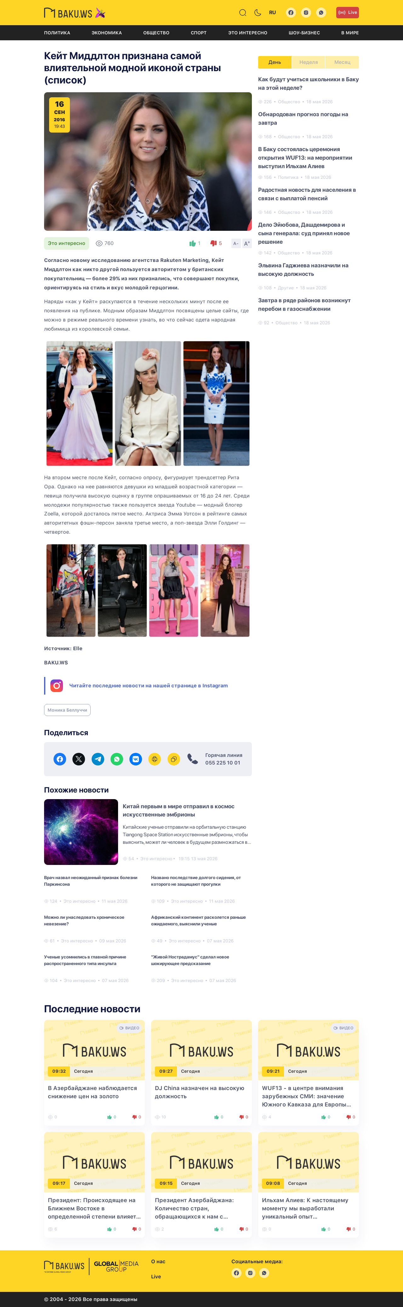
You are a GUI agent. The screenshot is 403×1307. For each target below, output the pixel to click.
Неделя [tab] (308, 62)
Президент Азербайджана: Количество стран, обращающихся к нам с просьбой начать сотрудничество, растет (194, 1216)
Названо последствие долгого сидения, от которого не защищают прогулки (196, 881)
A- (236, 243)
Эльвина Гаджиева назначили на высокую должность (303, 269)
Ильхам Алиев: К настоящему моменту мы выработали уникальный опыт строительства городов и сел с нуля (307, 1216)
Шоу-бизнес (304, 32)
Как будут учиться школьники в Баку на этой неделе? (308, 83)
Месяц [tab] (342, 62)
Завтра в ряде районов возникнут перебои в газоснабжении (304, 304)
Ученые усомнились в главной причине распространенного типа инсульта (85, 960)
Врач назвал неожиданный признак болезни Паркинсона (90, 881)
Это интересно (247, 32)
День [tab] (275, 62)
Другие (286, 287)
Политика (57, 32)
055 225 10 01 (222, 763)
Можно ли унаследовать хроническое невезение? (84, 920)
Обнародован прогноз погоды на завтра (303, 118)
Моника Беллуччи (67, 710)
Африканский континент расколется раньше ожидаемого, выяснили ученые (198, 920)
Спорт (199, 32)
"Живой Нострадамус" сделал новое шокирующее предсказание (190, 960)
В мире (350, 32)
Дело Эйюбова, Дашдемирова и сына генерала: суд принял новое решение (304, 233)
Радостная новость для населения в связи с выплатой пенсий (307, 194)
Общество (156, 32)
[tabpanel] (308, 200)
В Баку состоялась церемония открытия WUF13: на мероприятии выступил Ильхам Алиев (305, 157)
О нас (158, 1261)
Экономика (107, 32)
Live (347, 12)
